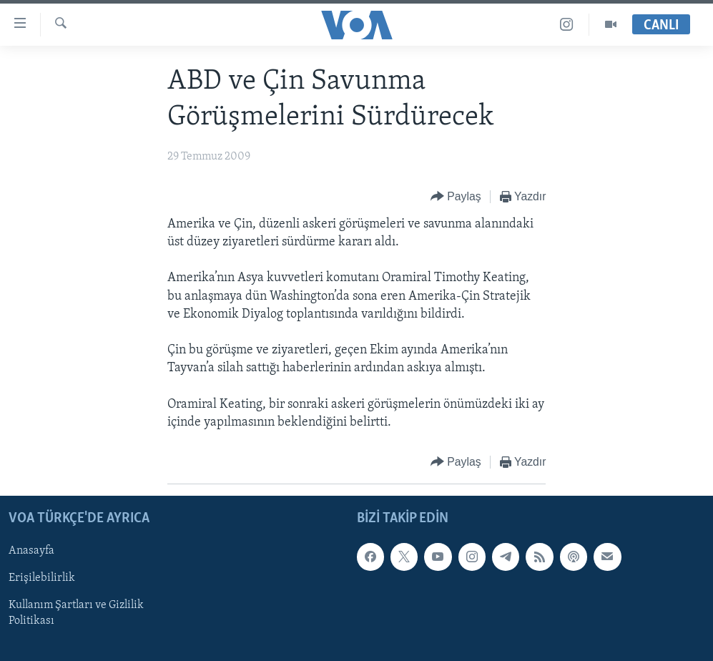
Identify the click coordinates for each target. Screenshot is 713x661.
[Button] (456, 197)
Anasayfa (31, 551)
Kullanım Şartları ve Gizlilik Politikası (76, 613)
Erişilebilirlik (42, 578)
